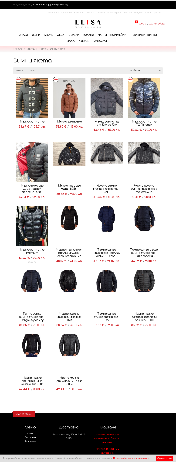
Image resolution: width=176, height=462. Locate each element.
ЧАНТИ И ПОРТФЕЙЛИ (112, 35)
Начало (22, 35)
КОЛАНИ (88, 35)
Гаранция (53, 13)
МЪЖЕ (48, 35)
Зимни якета (57, 49)
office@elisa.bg (58, 5)
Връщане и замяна (84, 13)
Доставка (66, 13)
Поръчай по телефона (109, 13)
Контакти (100, 41)
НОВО (71, 41)
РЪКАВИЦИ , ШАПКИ (144, 35)
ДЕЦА (60, 35)
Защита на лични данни (147, 13)
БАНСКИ (84, 41)
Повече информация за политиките (131, 458)
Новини (128, 13)
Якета (42, 49)
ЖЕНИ (36, 35)
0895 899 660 (39, 5)
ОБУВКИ (73, 35)
